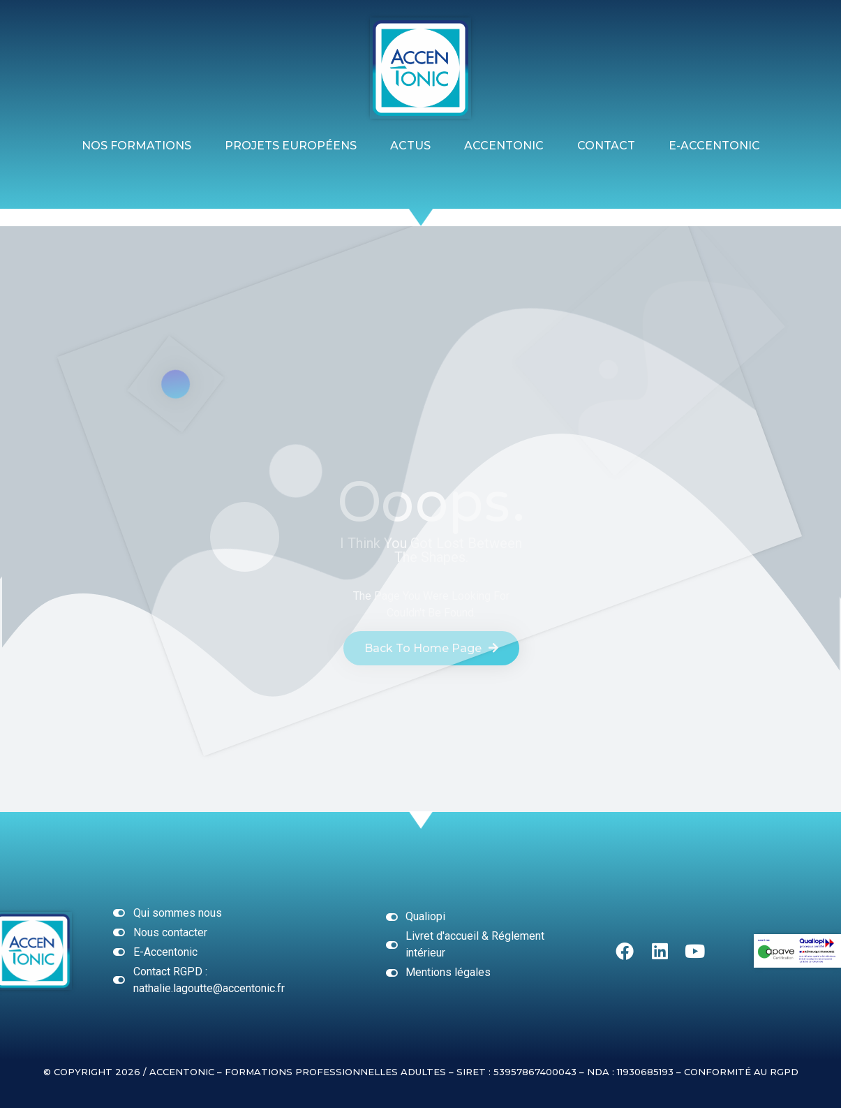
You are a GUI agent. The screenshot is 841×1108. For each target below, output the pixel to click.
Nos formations (136, 145)
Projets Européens (291, 145)
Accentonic (504, 145)
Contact (606, 145)
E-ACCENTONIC (714, 145)
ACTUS (410, 145)
